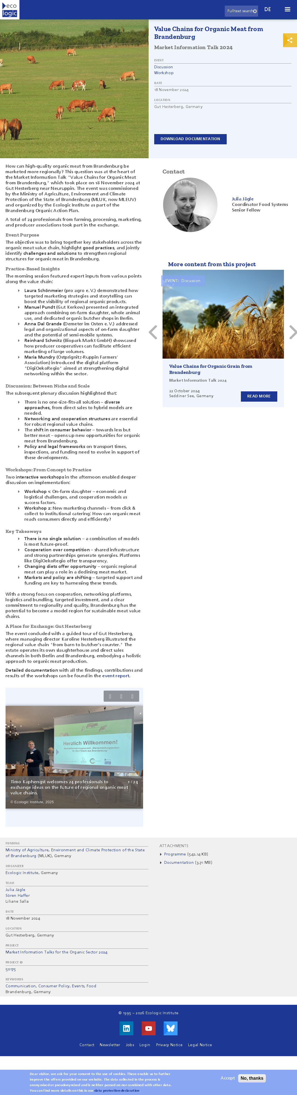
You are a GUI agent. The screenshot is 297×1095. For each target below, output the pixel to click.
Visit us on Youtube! (149, 1028)
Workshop (164, 73)
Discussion (163, 67)
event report (115, 676)
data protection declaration (116, 1091)
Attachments (174, 846)
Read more (259, 396)
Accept (228, 1078)
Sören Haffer (18, 896)
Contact (86, 1045)
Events (78, 986)
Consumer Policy (54, 986)
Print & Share (290, 40)
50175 (11, 969)
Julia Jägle (16, 890)
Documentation (179, 863)
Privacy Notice (169, 1045)
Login (145, 1045)
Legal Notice (200, 1045)
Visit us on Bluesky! (171, 1028)
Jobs (130, 1045)
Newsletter (110, 1045)
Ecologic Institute (22, 873)
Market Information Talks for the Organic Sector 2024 (57, 952)
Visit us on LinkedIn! (126, 1028)
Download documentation (190, 139)
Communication (21, 986)
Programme (175, 854)
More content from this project (212, 264)
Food (91, 986)
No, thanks (252, 1078)
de (267, 9)
